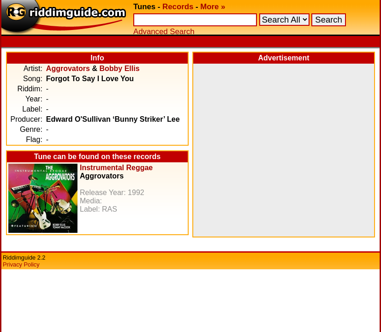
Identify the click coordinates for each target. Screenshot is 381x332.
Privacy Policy (21, 264)
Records (177, 6)
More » (212, 6)
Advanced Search (163, 31)
